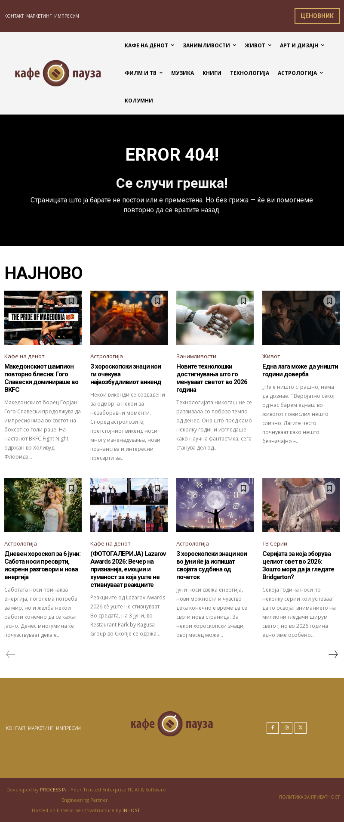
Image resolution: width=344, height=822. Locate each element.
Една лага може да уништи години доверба (300, 370)
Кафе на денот (24, 356)
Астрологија (106, 356)
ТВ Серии (274, 543)
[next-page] (333, 654)
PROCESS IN (54, 789)
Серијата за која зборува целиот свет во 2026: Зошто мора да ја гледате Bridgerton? (298, 565)
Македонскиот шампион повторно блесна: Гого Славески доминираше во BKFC (41, 378)
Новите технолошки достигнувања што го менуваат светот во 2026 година (211, 378)
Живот (271, 356)
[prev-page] (11, 654)
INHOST (131, 810)
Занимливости (196, 356)
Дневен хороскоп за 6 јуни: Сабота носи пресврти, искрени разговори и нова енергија (42, 565)
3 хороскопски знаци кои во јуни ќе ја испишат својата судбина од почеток (211, 565)
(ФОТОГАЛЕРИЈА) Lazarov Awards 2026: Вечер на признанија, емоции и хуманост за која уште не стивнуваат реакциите (128, 569)
